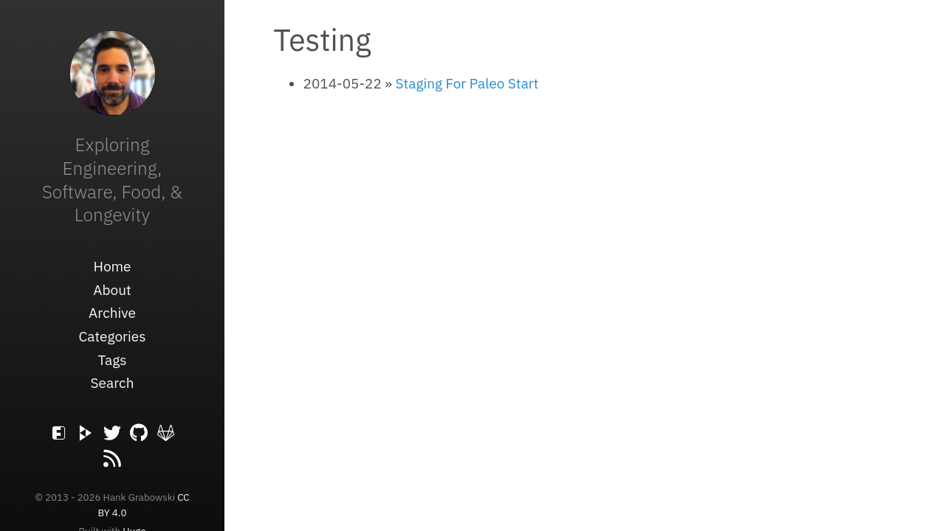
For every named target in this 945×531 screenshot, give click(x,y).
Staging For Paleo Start (467, 83)
